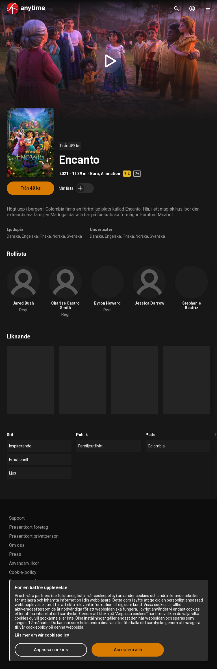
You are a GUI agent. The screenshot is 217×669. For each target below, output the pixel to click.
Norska (59, 236)
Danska (13, 236)
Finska (45, 236)
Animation (110, 173)
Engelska (30, 236)
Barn (94, 173)
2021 (63, 173)
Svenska (74, 236)
